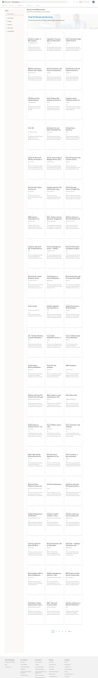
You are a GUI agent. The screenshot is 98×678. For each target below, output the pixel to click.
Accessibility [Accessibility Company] (67, 676)
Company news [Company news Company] (67, 666)
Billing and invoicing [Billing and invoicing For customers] (24, 675)
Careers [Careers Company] (66, 662)
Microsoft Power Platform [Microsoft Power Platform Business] (53, 671)
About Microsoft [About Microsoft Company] (67, 664)
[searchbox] (16, 14)
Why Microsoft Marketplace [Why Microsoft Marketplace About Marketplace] (10, 662)
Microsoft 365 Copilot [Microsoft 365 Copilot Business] (53, 676)
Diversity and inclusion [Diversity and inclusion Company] (69, 674)
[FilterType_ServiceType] (6, 27)
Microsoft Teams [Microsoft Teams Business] (52, 674)
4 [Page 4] (62, 631)
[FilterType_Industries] (6, 24)
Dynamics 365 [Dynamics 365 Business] (51, 666)
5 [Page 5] (65, 631)
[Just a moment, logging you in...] (93, 2)
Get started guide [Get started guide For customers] (23, 664)
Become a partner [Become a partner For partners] (38, 662)
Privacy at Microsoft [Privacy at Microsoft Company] (68, 669)
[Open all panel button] (4, 5)
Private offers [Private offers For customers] (22, 669)
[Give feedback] (67, 2)
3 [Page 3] (59, 631)
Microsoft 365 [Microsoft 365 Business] (51, 669)
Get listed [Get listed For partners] (37, 664)
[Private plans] (76, 2)
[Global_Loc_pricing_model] (6, 31)
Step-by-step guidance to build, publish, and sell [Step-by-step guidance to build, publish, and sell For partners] (41, 672)
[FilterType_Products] (6, 21)
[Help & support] (70, 2)
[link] (35, 46)
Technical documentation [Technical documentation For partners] (39, 669)
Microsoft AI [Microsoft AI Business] (51, 662)
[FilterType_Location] (6, 18)
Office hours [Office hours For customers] (22, 662)
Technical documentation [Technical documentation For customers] (25, 666)
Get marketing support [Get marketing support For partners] (39, 666)
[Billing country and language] (84, 2)
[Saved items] (73, 2)
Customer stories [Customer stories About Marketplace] (8, 666)
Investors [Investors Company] (66, 671)
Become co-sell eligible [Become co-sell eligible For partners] (39, 675)
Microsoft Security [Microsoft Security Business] (52, 664)
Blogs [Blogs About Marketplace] (6, 664)
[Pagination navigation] (62, 632)
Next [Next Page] (69, 631)
